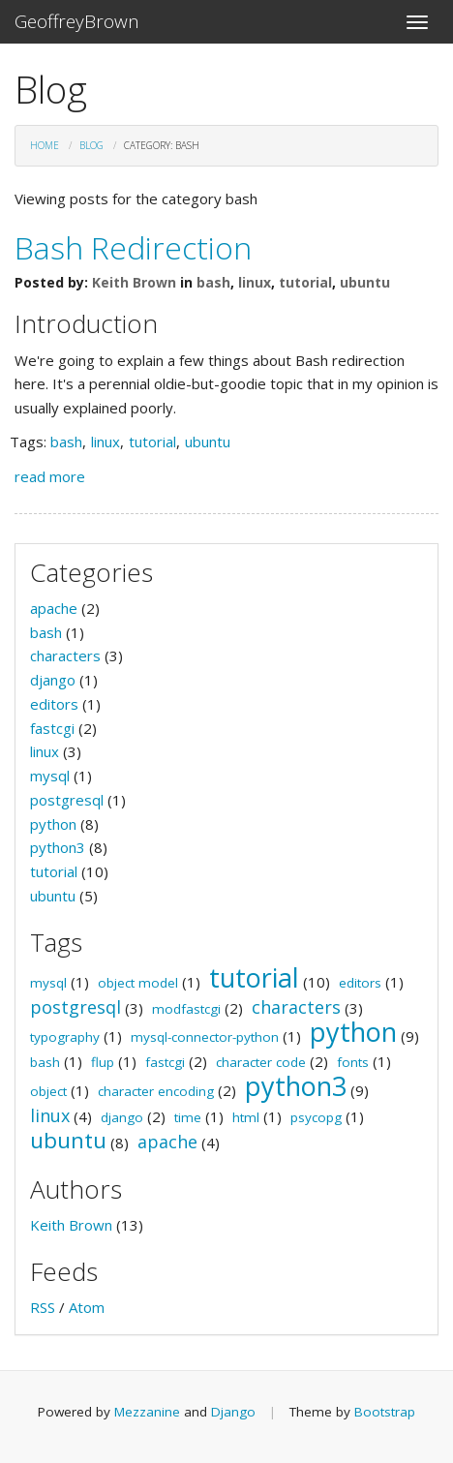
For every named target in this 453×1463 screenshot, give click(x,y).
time (187, 1117)
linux (254, 282)
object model (138, 982)
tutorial (305, 282)
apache (53, 608)
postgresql (67, 799)
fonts (353, 1062)
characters (65, 655)
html (245, 1117)
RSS (42, 1307)
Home (44, 145)
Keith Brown (134, 282)
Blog (91, 145)
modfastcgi (186, 1009)
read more (50, 476)
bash (213, 282)
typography (65, 1037)
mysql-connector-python (205, 1037)
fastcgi (52, 728)
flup (102, 1062)
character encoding (156, 1091)
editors (54, 704)
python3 (57, 847)
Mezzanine (147, 1411)
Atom (87, 1307)
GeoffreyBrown (77, 21)
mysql (50, 775)
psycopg (316, 1117)
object (48, 1091)
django (53, 679)
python (53, 824)
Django (233, 1411)
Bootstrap (384, 1411)
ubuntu (365, 282)
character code (261, 1062)
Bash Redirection (133, 247)
